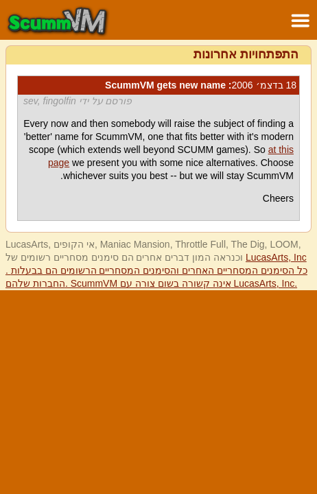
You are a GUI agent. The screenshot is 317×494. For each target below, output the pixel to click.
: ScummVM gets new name (200, 85)
